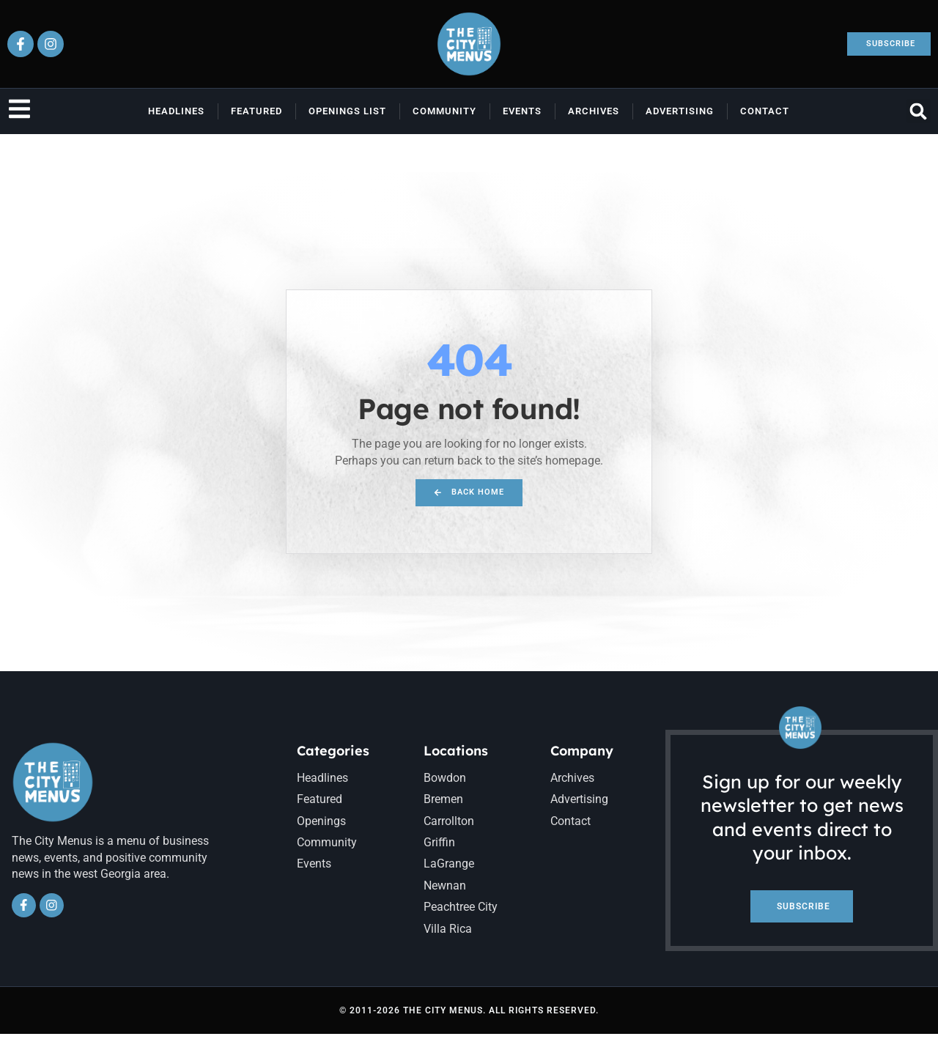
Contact (764, 111)
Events (522, 111)
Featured (256, 111)
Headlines (176, 111)
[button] (918, 111)
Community (444, 111)
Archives (593, 111)
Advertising (680, 111)
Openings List (347, 111)
